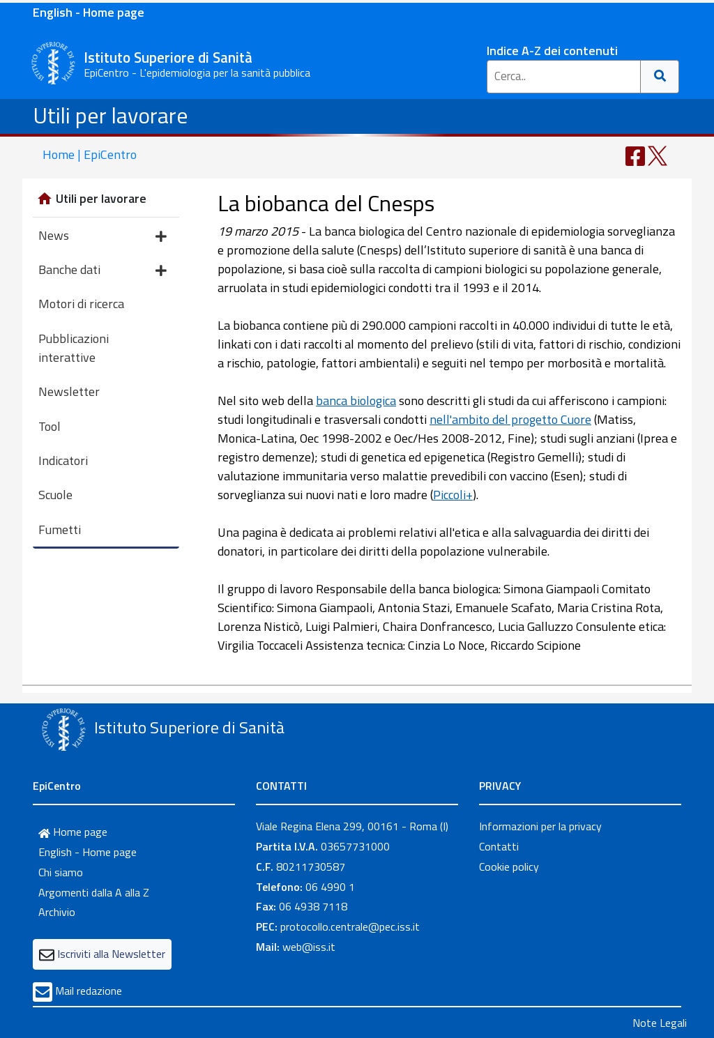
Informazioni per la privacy (540, 826)
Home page (72, 831)
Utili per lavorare (110, 115)
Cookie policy (509, 866)
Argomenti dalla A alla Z (93, 892)
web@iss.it (308, 946)
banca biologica (356, 400)
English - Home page (88, 12)
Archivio (56, 911)
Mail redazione (88, 990)
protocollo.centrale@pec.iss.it (350, 926)
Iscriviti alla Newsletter (111, 953)
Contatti (499, 846)
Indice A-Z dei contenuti (552, 50)
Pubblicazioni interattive (73, 348)
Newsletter (69, 391)
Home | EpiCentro (90, 154)
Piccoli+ (453, 494)
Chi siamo (60, 872)
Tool (49, 426)
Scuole (55, 494)
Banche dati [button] (102, 271)
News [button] (102, 236)
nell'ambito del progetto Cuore (510, 419)
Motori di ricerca (81, 303)
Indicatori (63, 460)
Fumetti (59, 529)
